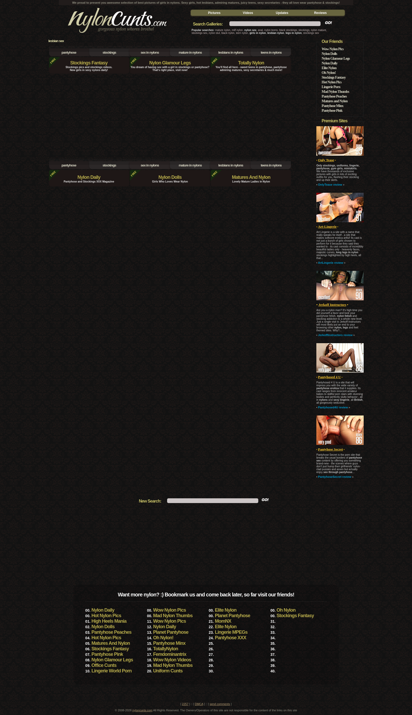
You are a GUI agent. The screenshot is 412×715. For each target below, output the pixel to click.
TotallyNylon (165, 648)
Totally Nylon (251, 62)
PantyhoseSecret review (334, 476)
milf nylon (237, 30)
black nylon (227, 33)
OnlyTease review (330, 184)
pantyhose (68, 52)
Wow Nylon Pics (332, 49)
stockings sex (199, 33)
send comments (220, 704)
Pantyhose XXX (230, 637)
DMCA (199, 704)
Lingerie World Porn (111, 670)
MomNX (223, 621)
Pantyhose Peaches (334, 96)
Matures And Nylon (251, 177)
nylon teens (271, 30)
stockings (304, 30)
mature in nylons (190, 52)
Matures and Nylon (335, 101)
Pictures (214, 13)
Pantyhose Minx (332, 106)
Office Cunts (103, 665)
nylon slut (214, 33)
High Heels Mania (108, 621)
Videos (248, 13)
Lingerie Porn (331, 87)
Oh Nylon (285, 610)
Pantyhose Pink (332, 111)
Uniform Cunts (168, 670)
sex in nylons (150, 52)
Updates (282, 13)
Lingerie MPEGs (231, 632)
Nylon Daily (89, 177)
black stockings (288, 30)
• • (329, 377)
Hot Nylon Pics (331, 82)
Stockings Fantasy (88, 62)
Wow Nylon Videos (172, 659)
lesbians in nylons (230, 52)
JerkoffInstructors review (335, 335)
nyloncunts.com (142, 710)
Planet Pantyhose (232, 615)
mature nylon (222, 30)
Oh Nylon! (329, 73)
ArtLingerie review (330, 262)
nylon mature (318, 30)
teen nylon (242, 33)
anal (260, 30)
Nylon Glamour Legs (170, 62)
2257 (185, 704)
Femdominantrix (169, 654)
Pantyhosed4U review (333, 407)
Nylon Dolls (170, 177)
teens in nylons (271, 52)
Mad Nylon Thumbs (335, 92)
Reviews (320, 13)
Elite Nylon (329, 68)
